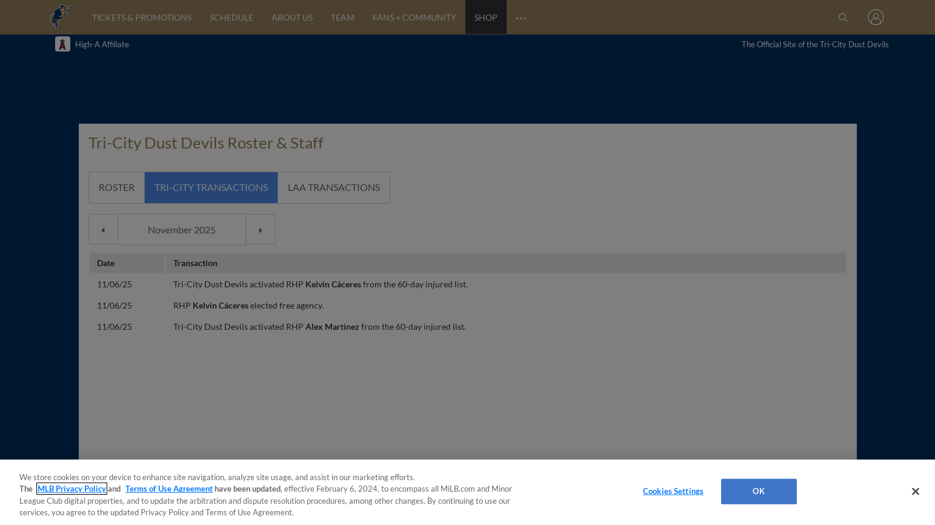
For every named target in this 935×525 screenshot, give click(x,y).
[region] (467, 492)
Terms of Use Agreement (169, 488)
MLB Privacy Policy (72, 488)
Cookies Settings (673, 491)
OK (758, 491)
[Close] (915, 491)
